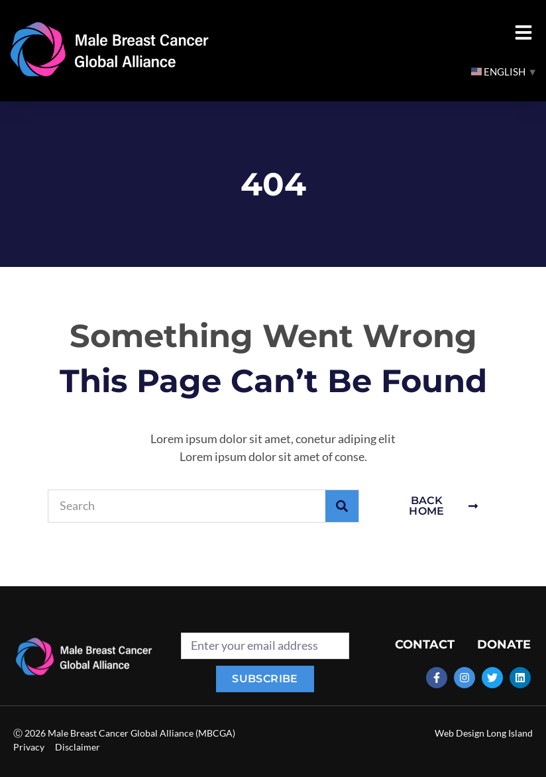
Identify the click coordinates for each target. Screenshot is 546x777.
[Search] (341, 506)
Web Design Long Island (484, 733)
